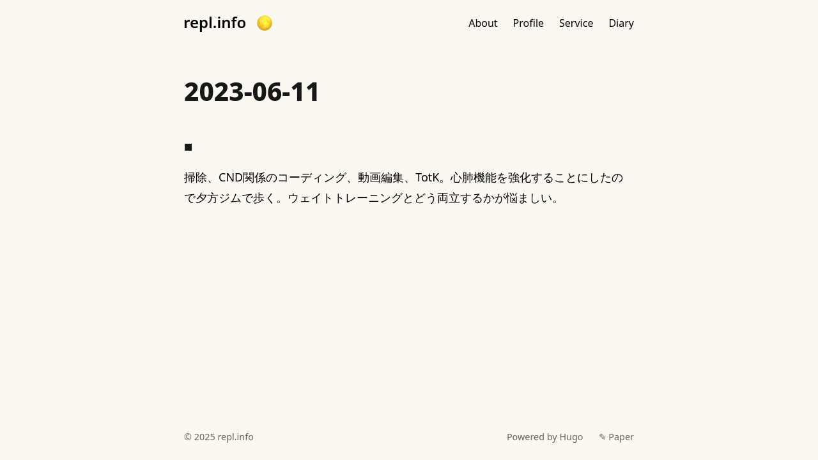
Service (576, 23)
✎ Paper (616, 437)
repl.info (214, 22)
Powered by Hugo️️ (545, 437)
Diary (621, 23)
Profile (528, 23)
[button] (264, 23)
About (482, 23)
